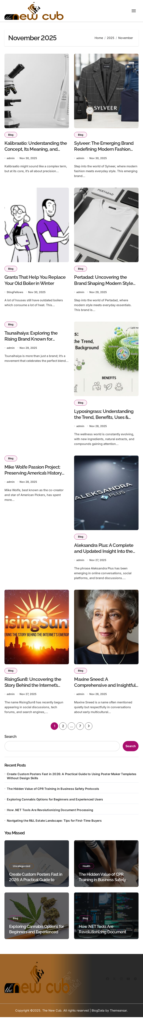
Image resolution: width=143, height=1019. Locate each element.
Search (10, 738)
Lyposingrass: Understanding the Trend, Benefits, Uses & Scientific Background (104, 418)
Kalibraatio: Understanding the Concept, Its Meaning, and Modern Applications (35, 150)
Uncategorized (21, 867)
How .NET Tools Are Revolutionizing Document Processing (50, 811)
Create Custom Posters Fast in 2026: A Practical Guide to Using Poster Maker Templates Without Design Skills (71, 778)
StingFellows (15, 292)
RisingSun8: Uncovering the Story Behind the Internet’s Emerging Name (32, 687)
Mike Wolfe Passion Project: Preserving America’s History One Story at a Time (33, 474)
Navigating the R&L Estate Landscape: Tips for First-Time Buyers (54, 822)
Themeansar (118, 1012)
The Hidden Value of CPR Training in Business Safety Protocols (53, 790)
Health (86, 867)
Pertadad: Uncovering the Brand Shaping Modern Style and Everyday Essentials (103, 284)
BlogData (98, 1012)
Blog (11, 134)
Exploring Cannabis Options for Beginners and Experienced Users (55, 801)
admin (11, 158)
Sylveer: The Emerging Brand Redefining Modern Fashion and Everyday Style (104, 150)
